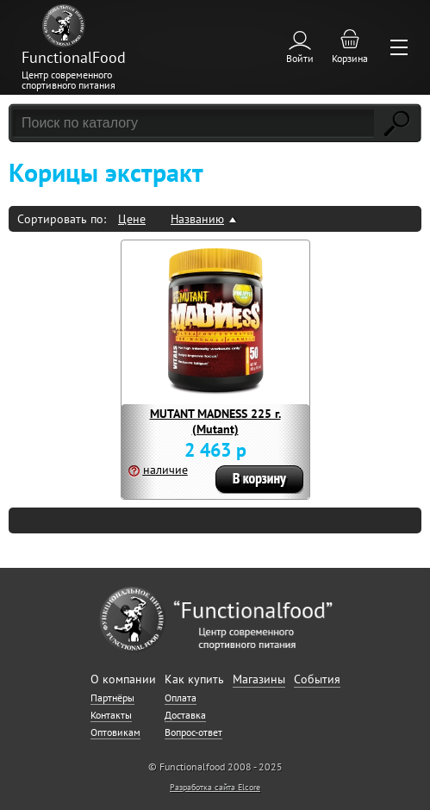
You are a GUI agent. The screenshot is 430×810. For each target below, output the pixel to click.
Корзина (350, 58)
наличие (165, 469)
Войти (300, 58)
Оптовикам (115, 732)
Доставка (185, 714)
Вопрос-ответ (193, 732)
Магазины (259, 679)
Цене (132, 219)
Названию (197, 219)
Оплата (180, 697)
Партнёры (112, 697)
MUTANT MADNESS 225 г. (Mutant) (215, 421)
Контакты (111, 714)
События (317, 679)
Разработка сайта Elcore (215, 787)
